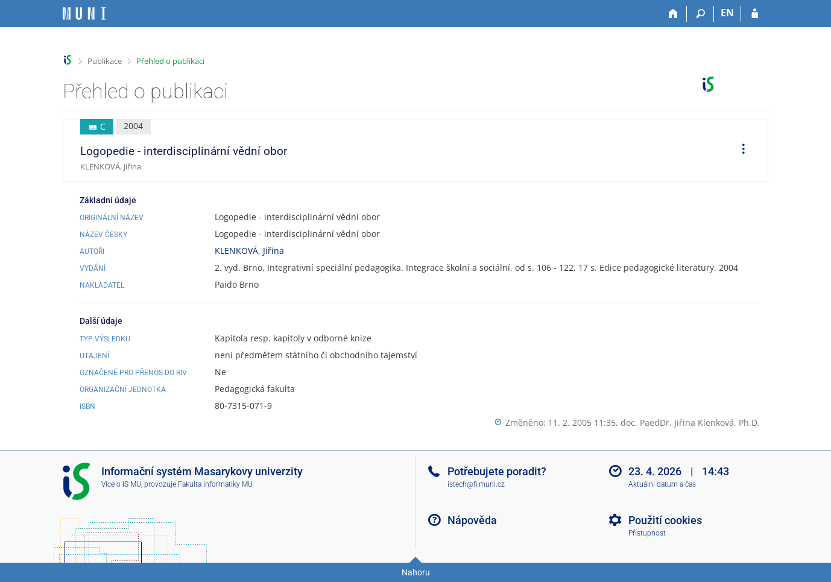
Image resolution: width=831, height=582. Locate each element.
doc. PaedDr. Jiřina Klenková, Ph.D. (690, 422)
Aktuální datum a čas (662, 484)
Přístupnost (647, 533)
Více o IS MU (121, 484)
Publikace (104, 60)
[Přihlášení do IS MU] (754, 14)
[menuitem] (739, 150)
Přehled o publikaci (170, 60)
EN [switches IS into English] (727, 12)
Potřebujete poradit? (496, 471)
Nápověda (472, 520)
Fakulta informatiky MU (215, 484)
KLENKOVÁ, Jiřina (249, 250)
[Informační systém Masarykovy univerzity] (84, 13)
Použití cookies (665, 520)
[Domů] (673, 14)
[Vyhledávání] (700, 14)
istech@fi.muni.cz (476, 484)
